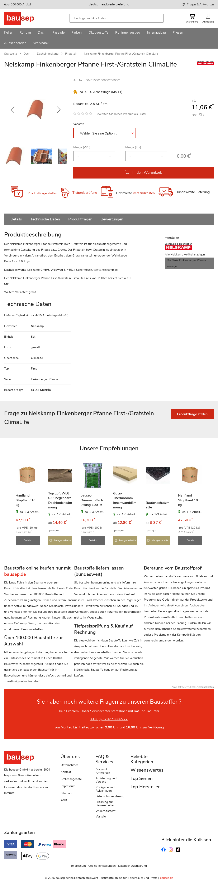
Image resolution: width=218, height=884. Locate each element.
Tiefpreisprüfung (84, 192)
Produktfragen (80, 219)
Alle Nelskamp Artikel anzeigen (185, 255)
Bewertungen (112, 219)
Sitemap (66, 793)
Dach (27, 54)
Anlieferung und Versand (106, 779)
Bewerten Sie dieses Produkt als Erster (121, 114)
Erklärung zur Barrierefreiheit (105, 803)
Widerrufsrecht (105, 810)
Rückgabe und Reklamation (105, 788)
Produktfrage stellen (42, 193)
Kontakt (66, 772)
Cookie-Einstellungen (102, 866)
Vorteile (101, 816)
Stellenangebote (71, 779)
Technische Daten (45, 219)
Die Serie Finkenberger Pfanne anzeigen (186, 263)
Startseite (10, 54)
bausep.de (166, 878)
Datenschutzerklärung (110, 796)
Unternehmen (70, 765)
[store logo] (25, 18)
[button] (12, 109)
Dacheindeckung (47, 54)
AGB (64, 800)
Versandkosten (144, 193)
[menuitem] (8, 33)
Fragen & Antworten (200, 4)
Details (16, 219)
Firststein (71, 54)
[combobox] (117, 18)
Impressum (68, 786)
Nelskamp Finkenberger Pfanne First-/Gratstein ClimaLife (121, 54)
